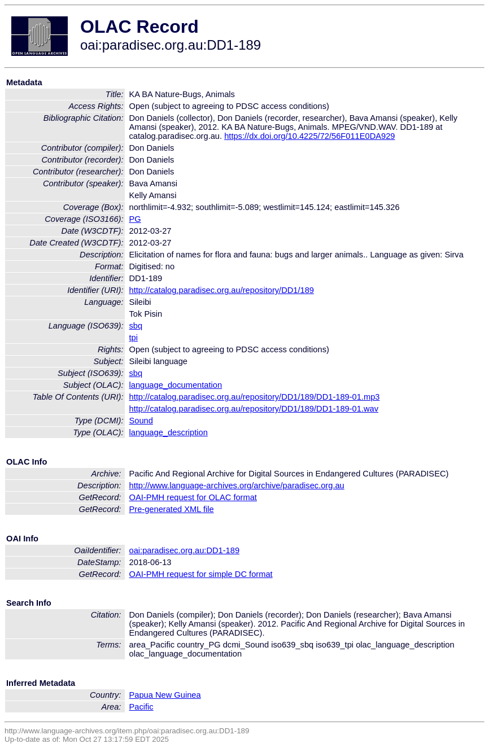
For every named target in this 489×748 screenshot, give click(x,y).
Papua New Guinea (165, 694)
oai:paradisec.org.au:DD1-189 (184, 550)
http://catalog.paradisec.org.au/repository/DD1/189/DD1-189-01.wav (254, 408)
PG (135, 219)
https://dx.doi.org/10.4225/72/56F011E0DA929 (309, 136)
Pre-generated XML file (171, 509)
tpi (133, 337)
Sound (141, 420)
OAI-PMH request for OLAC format (193, 497)
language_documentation (175, 385)
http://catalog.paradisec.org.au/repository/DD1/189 (222, 290)
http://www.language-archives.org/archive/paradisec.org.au (236, 485)
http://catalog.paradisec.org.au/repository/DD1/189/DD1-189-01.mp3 (254, 396)
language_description (168, 432)
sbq (136, 325)
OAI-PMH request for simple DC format (201, 574)
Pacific (141, 706)
